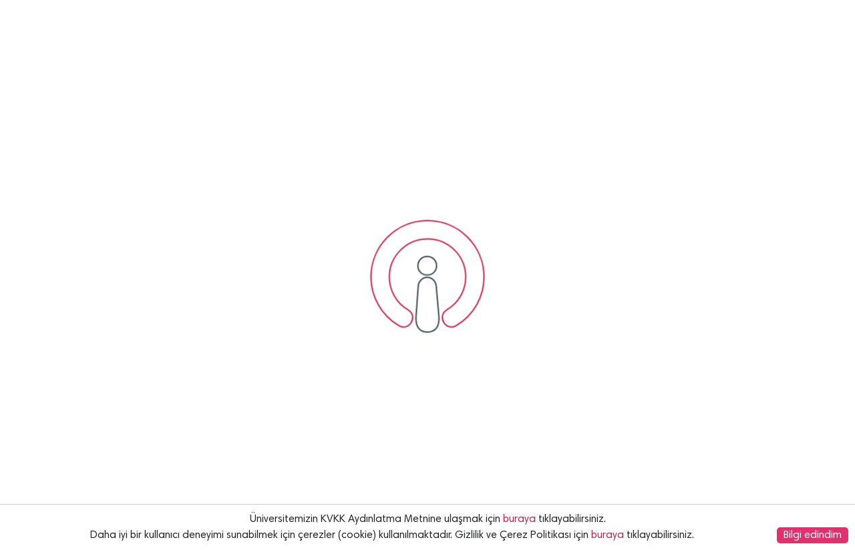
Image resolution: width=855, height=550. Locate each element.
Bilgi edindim (813, 535)
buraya (519, 519)
